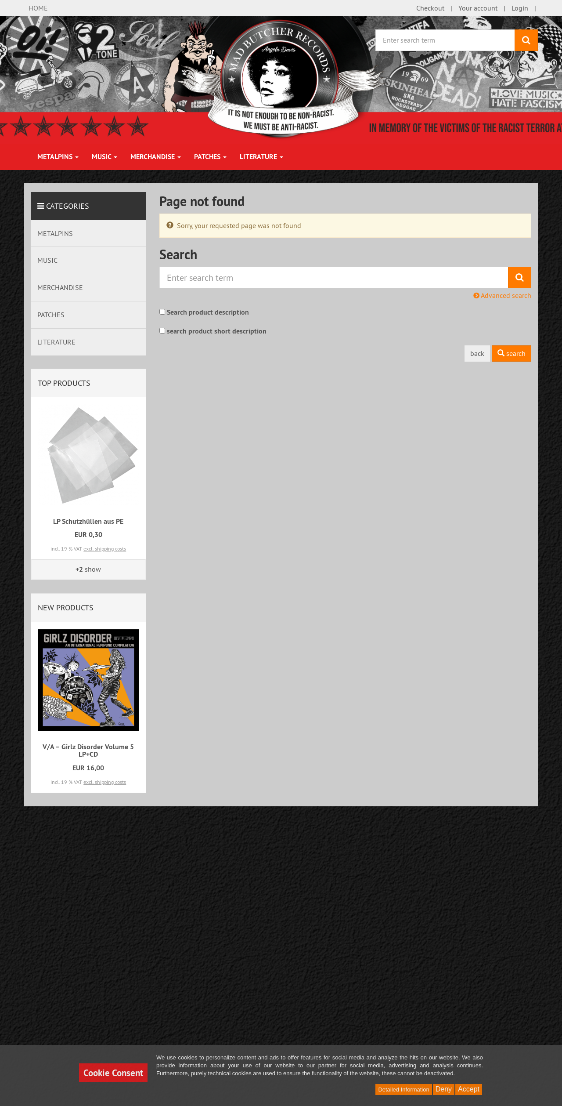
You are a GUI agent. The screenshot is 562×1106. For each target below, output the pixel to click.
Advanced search (502, 295)
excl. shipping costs (104, 548)
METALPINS (58, 156)
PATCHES (210, 156)
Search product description (208, 312)
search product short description (217, 331)
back (477, 353)
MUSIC (104, 156)
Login (520, 8)
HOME (38, 8)
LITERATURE (261, 156)
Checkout (430, 8)
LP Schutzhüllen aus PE (88, 521)
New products (66, 607)
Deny (444, 1089)
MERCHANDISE (155, 156)
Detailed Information (403, 1089)
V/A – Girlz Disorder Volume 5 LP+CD (88, 750)
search (511, 353)
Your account (477, 8)
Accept (468, 1089)
